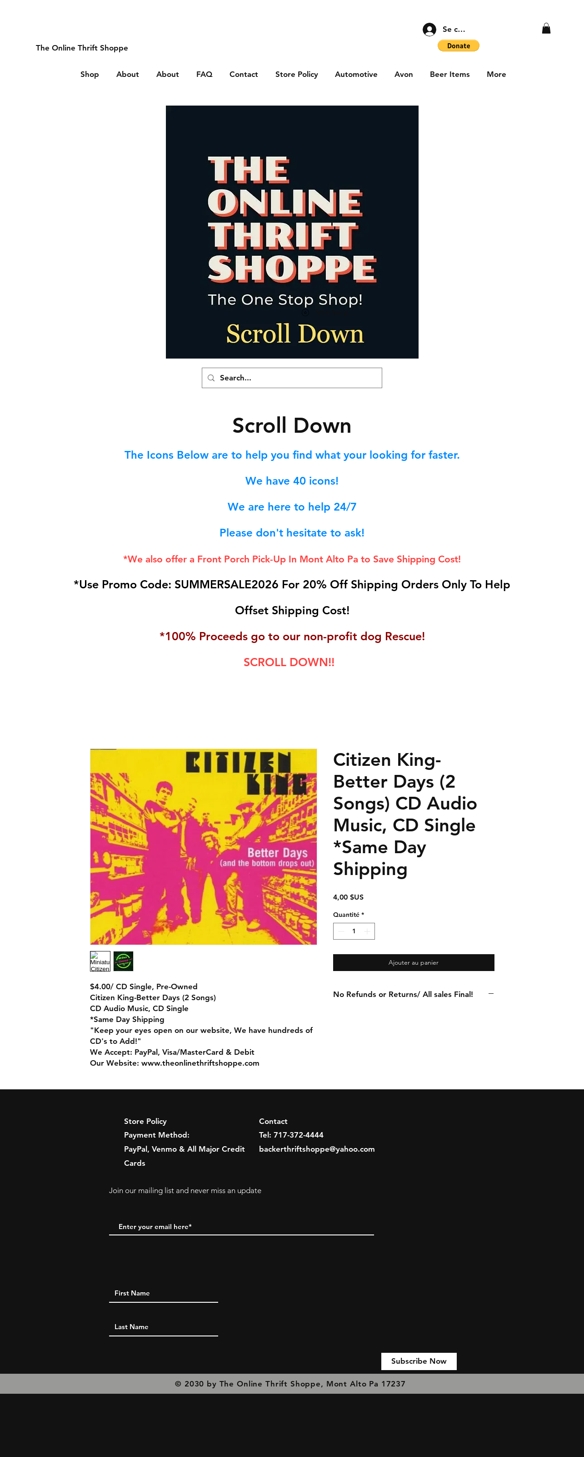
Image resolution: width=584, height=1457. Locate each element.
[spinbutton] (354, 931)
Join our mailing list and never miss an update (185, 1190)
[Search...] (291, 378)
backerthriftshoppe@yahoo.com (317, 1148)
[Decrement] (340, 931)
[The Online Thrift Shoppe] (82, 48)
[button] (546, 28)
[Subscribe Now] (419, 1361)
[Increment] (368, 931)
